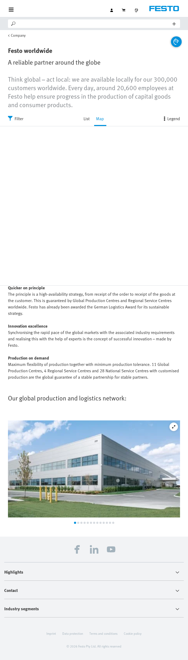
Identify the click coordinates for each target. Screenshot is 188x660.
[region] (94, 205)
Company (18, 35)
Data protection (72, 633)
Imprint (51, 633)
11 (107, 523)
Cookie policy (133, 633)
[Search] (94, 23)
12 (110, 523)
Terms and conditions (103, 633)
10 (104, 523)
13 (113, 523)
